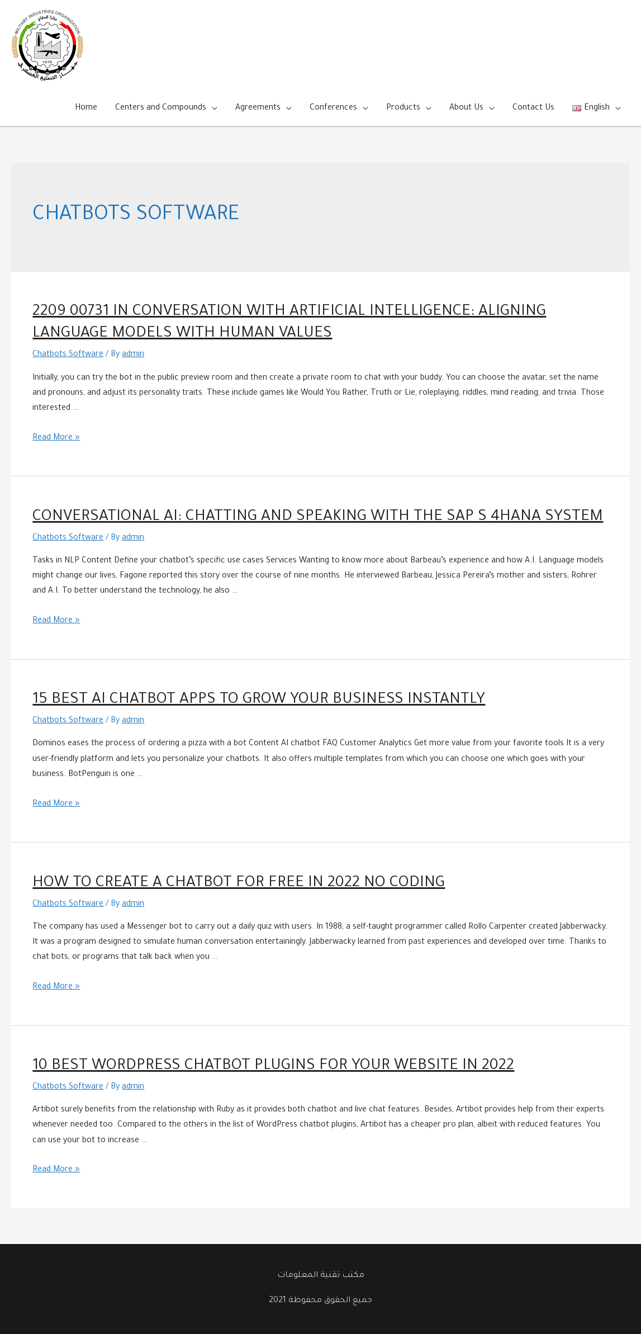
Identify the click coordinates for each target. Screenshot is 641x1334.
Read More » (56, 438)
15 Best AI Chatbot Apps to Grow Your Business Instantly (258, 700)
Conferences (333, 108)
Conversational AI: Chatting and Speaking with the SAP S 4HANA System (317, 517)
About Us (466, 108)
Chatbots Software (67, 355)
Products (403, 108)
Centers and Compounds (160, 108)
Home (86, 108)
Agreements (258, 108)
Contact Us (533, 108)
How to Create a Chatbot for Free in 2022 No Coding (238, 884)
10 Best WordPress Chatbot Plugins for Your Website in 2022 (273, 1066)
